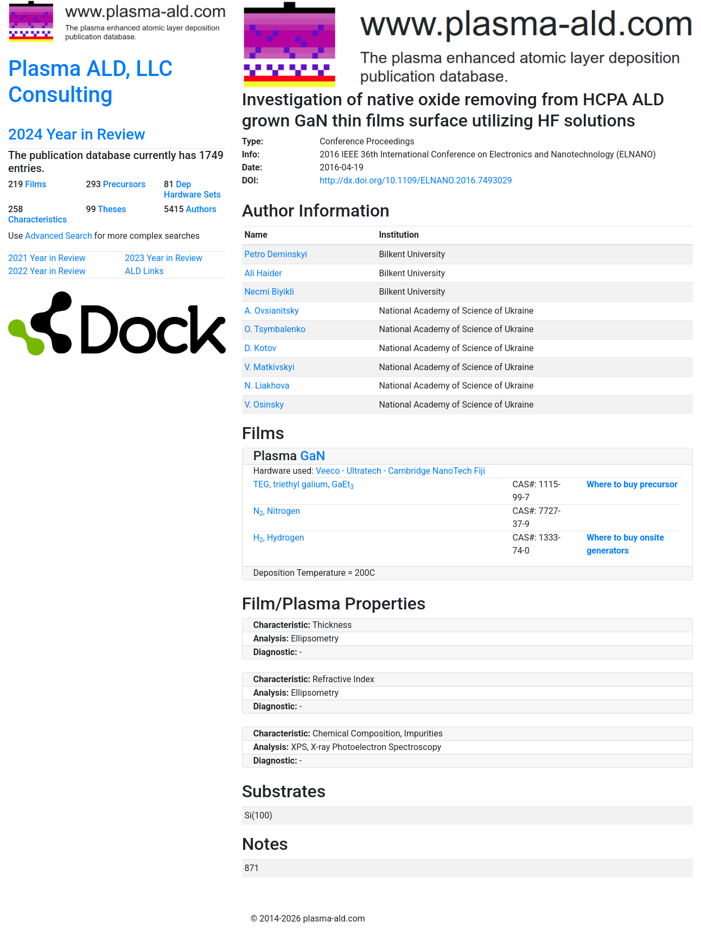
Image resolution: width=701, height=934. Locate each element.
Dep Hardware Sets (192, 189)
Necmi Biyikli (269, 292)
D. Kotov (260, 348)
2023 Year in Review (163, 258)
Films (35, 184)
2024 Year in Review (76, 134)
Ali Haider (263, 273)
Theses (112, 209)
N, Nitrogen (277, 511)
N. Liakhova (266, 385)
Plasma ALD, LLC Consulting (90, 81)
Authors (201, 209)
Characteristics (37, 219)
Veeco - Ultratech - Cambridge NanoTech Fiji (400, 471)
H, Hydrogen (278, 537)
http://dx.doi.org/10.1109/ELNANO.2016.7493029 (416, 180)
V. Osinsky (264, 404)
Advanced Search (58, 236)
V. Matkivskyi (269, 367)
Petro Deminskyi (275, 254)
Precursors (124, 184)
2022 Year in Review (47, 271)
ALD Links (144, 271)
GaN (312, 455)
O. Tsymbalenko (274, 329)
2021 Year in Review (47, 258)
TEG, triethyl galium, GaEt (303, 484)
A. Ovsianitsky (271, 311)
